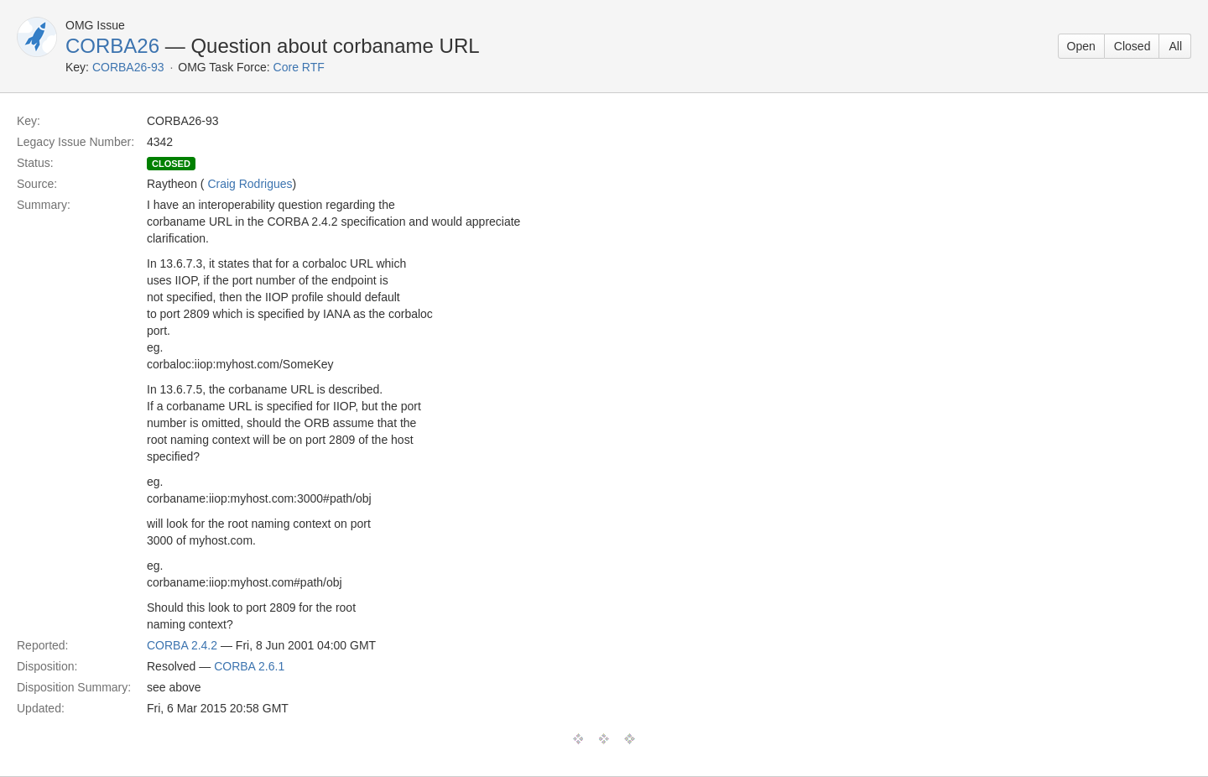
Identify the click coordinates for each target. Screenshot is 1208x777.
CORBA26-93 (128, 67)
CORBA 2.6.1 (249, 666)
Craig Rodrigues (249, 183)
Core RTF (299, 67)
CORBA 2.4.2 (182, 645)
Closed (1132, 46)
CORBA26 (112, 45)
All (1175, 46)
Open (1081, 46)
